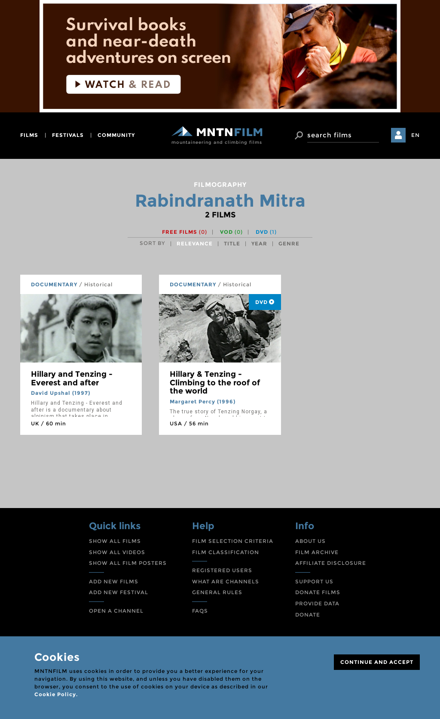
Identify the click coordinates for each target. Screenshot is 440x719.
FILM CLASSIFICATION (225, 552)
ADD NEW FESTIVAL (118, 592)
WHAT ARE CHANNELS (225, 581)
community (116, 135)
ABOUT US (310, 541)
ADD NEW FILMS (113, 581)
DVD (266, 232)
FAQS (200, 610)
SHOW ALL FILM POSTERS (128, 563)
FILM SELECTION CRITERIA (232, 541)
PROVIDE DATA (317, 603)
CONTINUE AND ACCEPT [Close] (376, 662)
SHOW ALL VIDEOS (117, 552)
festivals (68, 135)
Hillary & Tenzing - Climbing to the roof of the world (215, 382)
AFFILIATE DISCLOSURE (330, 563)
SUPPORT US (314, 581)
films (29, 135)
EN (415, 135)
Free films (184, 232)
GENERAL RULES (217, 592)
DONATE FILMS (317, 592)
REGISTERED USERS (222, 570)
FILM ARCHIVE (317, 552)
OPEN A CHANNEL (116, 610)
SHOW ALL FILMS (115, 541)
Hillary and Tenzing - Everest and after (72, 378)
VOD (231, 232)
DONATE (307, 614)
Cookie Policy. (56, 694)
